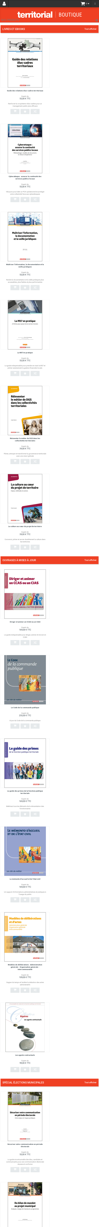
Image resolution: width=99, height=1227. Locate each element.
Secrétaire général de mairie (65, 1066)
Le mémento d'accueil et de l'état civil (75, 437)
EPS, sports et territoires (63, 901)
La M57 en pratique (75, 174)
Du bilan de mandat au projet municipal (75, 620)
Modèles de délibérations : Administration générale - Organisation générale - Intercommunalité (24, 525)
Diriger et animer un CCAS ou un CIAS (24, 354)
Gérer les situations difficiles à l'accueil (70, 1120)
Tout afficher (90, 29)
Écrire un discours (60, 786)
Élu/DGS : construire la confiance (67, 841)
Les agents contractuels (75, 523)
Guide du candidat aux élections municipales (72, 956)
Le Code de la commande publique (75, 354)
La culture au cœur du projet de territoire (75, 259)
